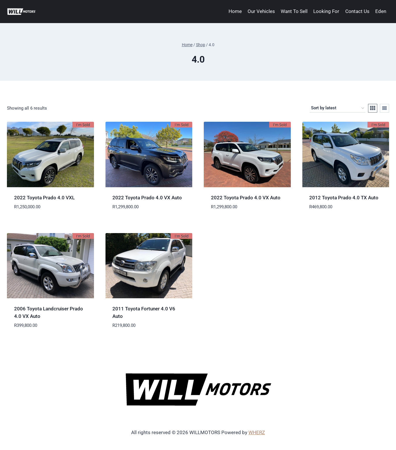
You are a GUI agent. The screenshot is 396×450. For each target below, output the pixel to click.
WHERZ (256, 432)
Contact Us (357, 11)
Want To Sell (294, 11)
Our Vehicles (261, 11)
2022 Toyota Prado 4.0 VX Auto (147, 197)
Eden (380, 11)
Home (235, 11)
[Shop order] (337, 108)
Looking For (326, 11)
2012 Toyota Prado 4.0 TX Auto (343, 197)
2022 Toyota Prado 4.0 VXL (44, 197)
